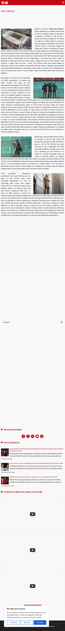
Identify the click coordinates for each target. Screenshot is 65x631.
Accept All (40, 622)
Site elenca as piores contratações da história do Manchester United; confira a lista (36, 463)
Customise (13, 622)
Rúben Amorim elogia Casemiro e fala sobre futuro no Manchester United (33, 477)
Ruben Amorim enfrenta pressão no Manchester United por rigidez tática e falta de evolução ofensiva (36, 450)
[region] (26, 616)
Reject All (27, 622)
